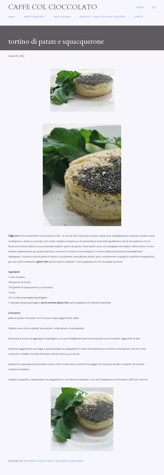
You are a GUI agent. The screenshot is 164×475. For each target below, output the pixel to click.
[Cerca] (140, 7)
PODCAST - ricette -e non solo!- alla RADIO (102, 16)
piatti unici (46, 460)
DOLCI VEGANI (62, 16)
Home (11, 16)
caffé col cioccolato (52, 7)
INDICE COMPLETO (34, 16)
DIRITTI (139, 16)
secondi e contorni (69, 460)
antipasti (30, 460)
